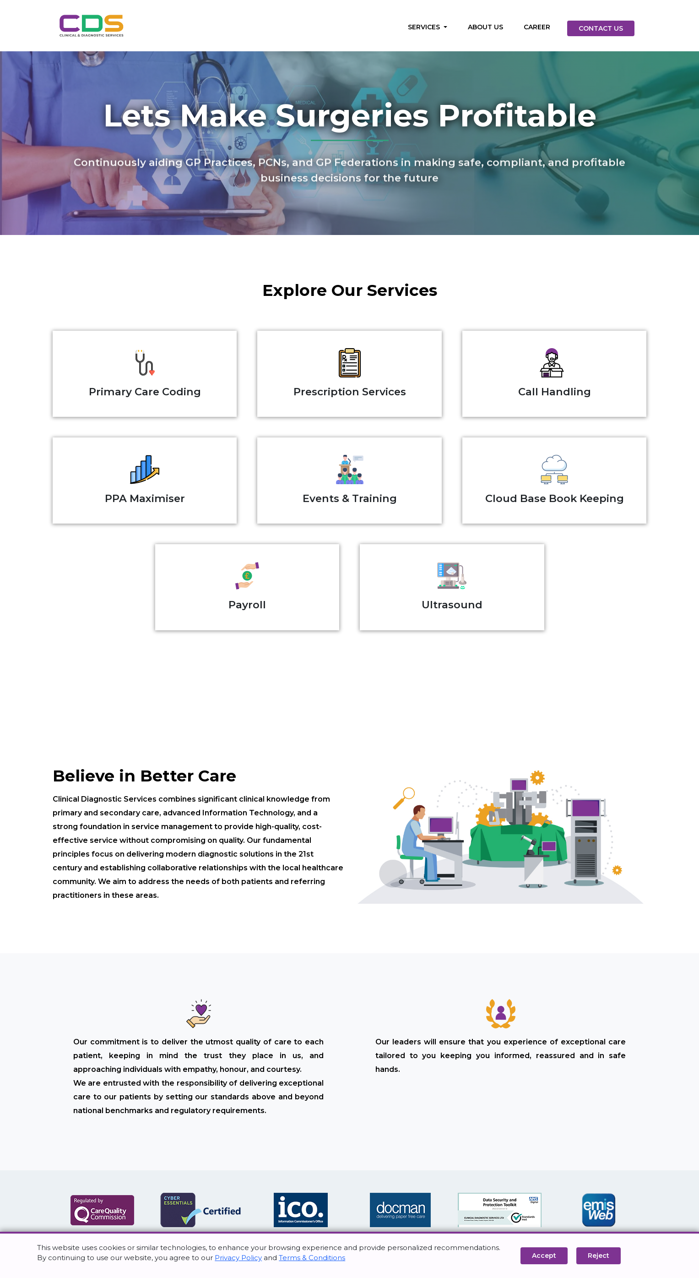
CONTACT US (601, 28)
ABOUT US (485, 27)
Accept (544, 1255)
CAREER (537, 27)
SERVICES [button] (425, 27)
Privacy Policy (238, 1257)
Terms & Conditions (312, 1257)
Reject (598, 1255)
